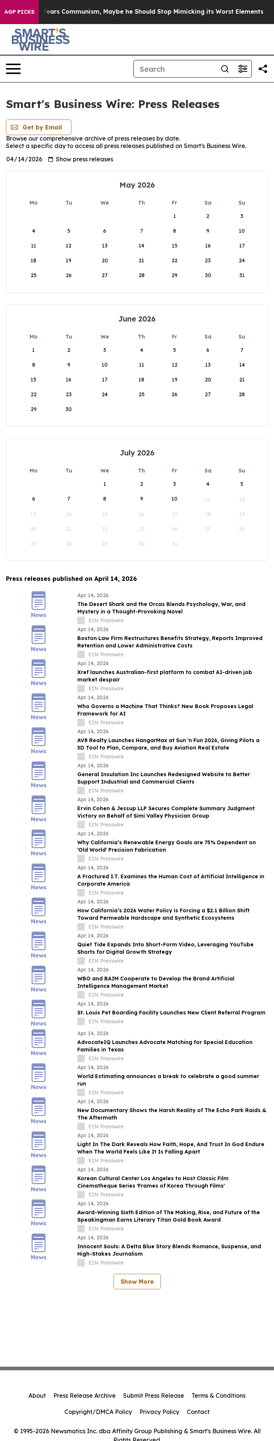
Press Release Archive (84, 1395)
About (37, 1395)
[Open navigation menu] (13, 68)
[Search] (175, 68)
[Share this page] (263, 68)
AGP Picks (19, 12)
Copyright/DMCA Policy (98, 1411)
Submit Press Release (153, 1395)
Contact (198, 1411)
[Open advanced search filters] (242, 68)
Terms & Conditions (219, 1395)
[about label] (81, 620)
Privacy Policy (159, 1411)
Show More (137, 1281)
